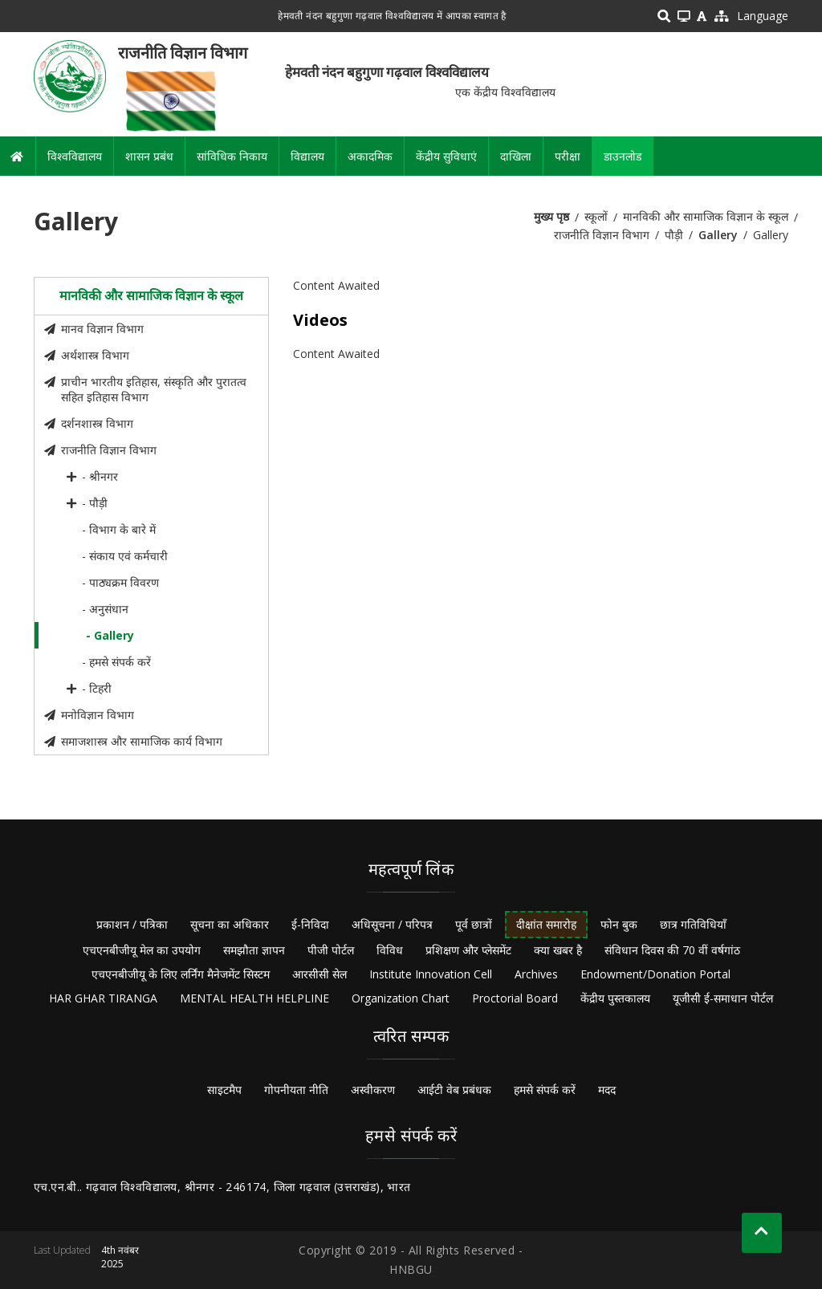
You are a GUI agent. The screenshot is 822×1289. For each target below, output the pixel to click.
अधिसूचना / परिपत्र (392, 924)
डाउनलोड (622, 156)
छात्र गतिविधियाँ (693, 924)
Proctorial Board (515, 998)
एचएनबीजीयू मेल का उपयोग (142, 950)
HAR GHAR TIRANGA (103, 998)
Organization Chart (401, 998)
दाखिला (515, 156)
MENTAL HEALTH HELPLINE (254, 998)
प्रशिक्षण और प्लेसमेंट (468, 950)
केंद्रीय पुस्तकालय (615, 998)
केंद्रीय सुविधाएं (446, 156)
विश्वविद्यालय (74, 156)
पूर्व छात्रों (473, 924)
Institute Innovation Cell (430, 974)
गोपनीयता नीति (296, 1089)
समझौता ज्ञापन (254, 950)
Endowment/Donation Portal (655, 974)
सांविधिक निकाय (232, 156)
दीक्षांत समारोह (546, 924)
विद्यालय (307, 156)
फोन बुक (618, 924)
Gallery (718, 234)
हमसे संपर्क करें (545, 1089)
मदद (607, 1089)
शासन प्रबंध (149, 156)
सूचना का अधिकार (229, 924)
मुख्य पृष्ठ (551, 216)
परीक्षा (567, 156)
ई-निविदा (310, 924)
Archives (536, 974)
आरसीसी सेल (319, 974)
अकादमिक (370, 156)
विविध (389, 950)
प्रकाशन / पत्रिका (132, 924)
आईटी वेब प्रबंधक (454, 1089)
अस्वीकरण (373, 1089)
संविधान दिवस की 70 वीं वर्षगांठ (672, 950)
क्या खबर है (558, 950)
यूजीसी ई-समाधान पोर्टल (723, 998)
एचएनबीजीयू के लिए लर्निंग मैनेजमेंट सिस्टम (181, 974)
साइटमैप (224, 1089)
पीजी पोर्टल (330, 950)
